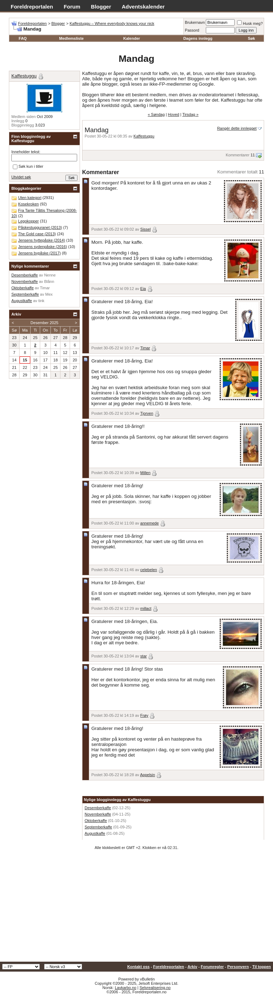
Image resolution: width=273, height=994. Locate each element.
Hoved (173, 114)
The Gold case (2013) (37, 234)
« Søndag (156, 114)
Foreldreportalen (32, 7)
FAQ (23, 38)
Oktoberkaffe (96, 820)
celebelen (148, 570)
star (143, 656)
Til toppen (261, 967)
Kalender (131, 38)
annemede (149, 523)
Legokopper (28, 221)
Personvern (238, 967)
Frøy (144, 715)
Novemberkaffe (98, 814)
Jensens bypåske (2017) (39, 253)
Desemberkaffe (98, 808)
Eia (143, 288)
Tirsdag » (190, 114)
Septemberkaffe (98, 827)
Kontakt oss (138, 967)
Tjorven (146, 413)
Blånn (49, 281)
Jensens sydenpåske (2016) (42, 247)
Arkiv (192, 967)
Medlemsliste (71, 38)
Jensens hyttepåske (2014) (41, 240)
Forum (72, 7)
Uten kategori (29, 197)
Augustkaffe (95, 833)
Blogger (101, 7)
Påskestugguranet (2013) (40, 227)
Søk (251, 38)
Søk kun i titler (28, 166)
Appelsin (147, 775)
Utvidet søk (21, 177)
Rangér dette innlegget (237, 128)
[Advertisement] (136, 908)
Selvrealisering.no (154, 987)
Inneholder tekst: (25, 152)
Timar (145, 348)
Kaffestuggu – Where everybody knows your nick (112, 23)
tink (41, 301)
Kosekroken (28, 204)
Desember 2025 (44, 323)
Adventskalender (143, 7)
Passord (192, 30)
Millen (145, 473)
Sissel (145, 229)
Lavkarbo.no (125, 987)
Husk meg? (250, 23)
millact (145, 608)
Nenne (49, 275)
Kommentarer (238, 155)
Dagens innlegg (198, 38)
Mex (49, 294)
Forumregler (212, 967)
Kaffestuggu (144, 136)
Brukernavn (195, 22)
